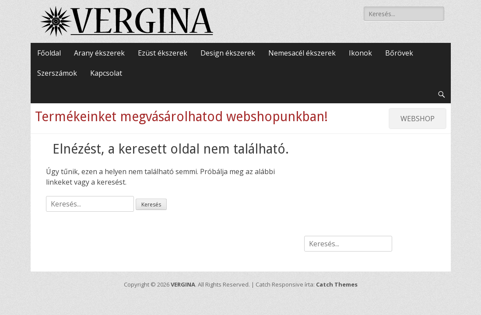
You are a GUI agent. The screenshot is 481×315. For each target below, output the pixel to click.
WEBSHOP (417, 118)
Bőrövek (399, 53)
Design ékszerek (227, 53)
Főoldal (49, 53)
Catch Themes (337, 284)
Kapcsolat (106, 73)
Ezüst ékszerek (162, 53)
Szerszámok (57, 73)
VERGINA (183, 284)
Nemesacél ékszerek (302, 53)
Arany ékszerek (99, 53)
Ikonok (360, 53)
